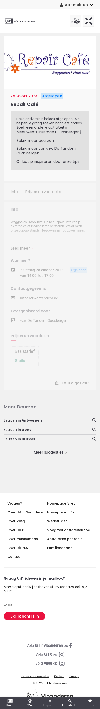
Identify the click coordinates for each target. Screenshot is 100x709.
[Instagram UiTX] (50, 654)
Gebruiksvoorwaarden (35, 676)
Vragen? (14, 503)
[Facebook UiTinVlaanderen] (50, 645)
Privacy (74, 676)
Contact (14, 556)
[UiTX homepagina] (88, 21)
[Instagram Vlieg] (50, 663)
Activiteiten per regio (65, 539)
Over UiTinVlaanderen (26, 512)
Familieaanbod (60, 547)
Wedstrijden (57, 521)
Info (14, 191)
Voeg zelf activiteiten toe (68, 530)
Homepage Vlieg (61, 503)
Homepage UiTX (61, 512)
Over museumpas (22, 539)
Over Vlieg (16, 521)
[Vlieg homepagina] (75, 21)
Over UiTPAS (17, 547)
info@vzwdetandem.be (39, 298)
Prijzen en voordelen (43, 191)
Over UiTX (15, 530)
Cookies (59, 676)
